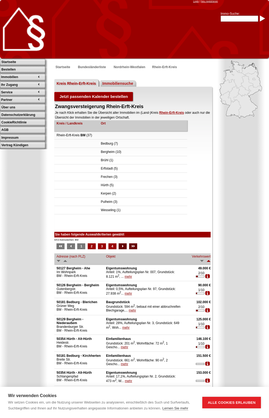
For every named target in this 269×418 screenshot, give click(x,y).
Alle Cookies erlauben (232, 403)
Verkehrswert (201, 256)
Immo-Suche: (230, 14)
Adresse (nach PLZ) (70, 256)
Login (196, 1)
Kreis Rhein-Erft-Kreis (76, 83)
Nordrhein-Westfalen (129, 67)
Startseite (62, 67)
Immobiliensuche (117, 83)
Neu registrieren (209, 1)
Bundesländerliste (92, 67)
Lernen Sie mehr (175, 408)
